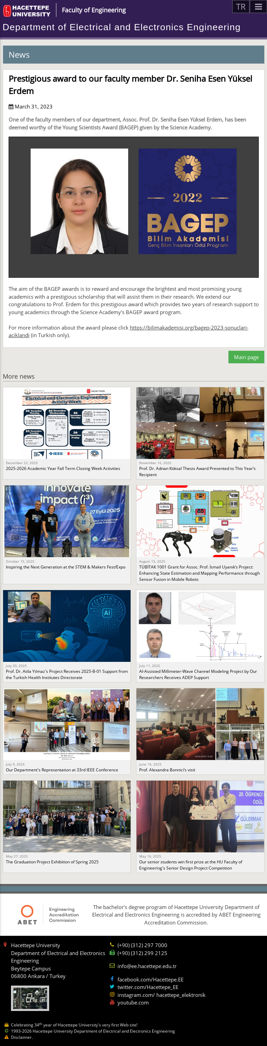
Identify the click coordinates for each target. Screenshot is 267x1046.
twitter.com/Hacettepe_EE (148, 987)
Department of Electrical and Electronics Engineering (122, 27)
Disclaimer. (22, 1037)
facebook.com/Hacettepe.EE (150, 979)
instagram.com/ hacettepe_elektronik (161, 994)
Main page (246, 357)
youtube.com (133, 1002)
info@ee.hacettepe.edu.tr (147, 966)
